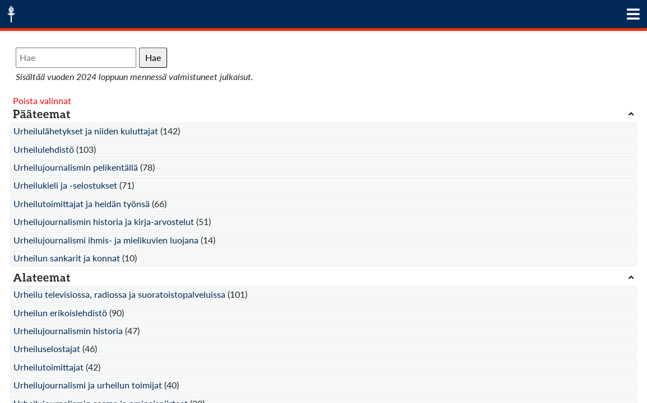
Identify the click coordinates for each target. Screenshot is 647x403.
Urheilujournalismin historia (68, 330)
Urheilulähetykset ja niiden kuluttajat (85, 130)
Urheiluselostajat (46, 348)
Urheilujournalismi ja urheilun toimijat (87, 384)
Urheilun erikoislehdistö (60, 312)
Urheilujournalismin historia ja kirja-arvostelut (103, 221)
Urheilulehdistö (43, 149)
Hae (153, 57)
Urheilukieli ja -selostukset (65, 185)
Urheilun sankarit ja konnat (66, 257)
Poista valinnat (42, 100)
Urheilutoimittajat (48, 367)
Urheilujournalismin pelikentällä (75, 167)
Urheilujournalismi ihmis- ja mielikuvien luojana (105, 240)
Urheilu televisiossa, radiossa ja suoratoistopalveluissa (119, 294)
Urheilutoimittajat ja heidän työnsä (81, 203)
